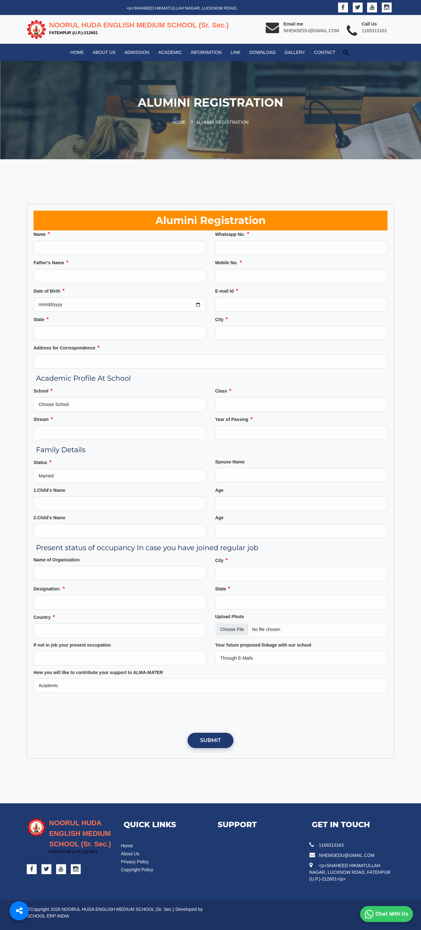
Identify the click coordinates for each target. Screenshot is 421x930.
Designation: (49, 588)
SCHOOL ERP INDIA (48, 916)
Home (77, 52)
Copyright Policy (137, 869)
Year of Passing (233, 419)
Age (219, 490)
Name (41, 234)
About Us (104, 52)
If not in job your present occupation (72, 645)
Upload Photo (229, 616)
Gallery (294, 52)
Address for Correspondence (66, 347)
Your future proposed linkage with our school (263, 645)
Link (235, 52)
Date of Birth (48, 291)
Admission (137, 52)
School (43, 391)
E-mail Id (226, 291)
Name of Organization (56, 559)
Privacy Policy (135, 861)
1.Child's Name (49, 490)
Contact (325, 52)
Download (262, 52)
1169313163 (374, 30)
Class (223, 391)
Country (44, 617)
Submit (210, 740)
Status (42, 462)
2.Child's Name (49, 517)
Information (206, 52)
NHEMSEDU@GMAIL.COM (311, 30)
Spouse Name (230, 461)
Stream (43, 419)
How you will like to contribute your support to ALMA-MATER (98, 672)
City (221, 319)
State (40, 319)
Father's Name (50, 262)
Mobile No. (228, 262)
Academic (170, 52)
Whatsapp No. (232, 234)
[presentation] (210, 712)
